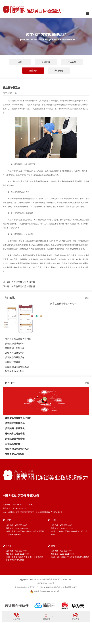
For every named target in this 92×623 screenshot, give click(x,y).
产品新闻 (71, 62)
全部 (20, 62)
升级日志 (58, 70)
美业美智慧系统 (33, 105)
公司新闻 (46, 62)
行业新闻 (33, 70)
